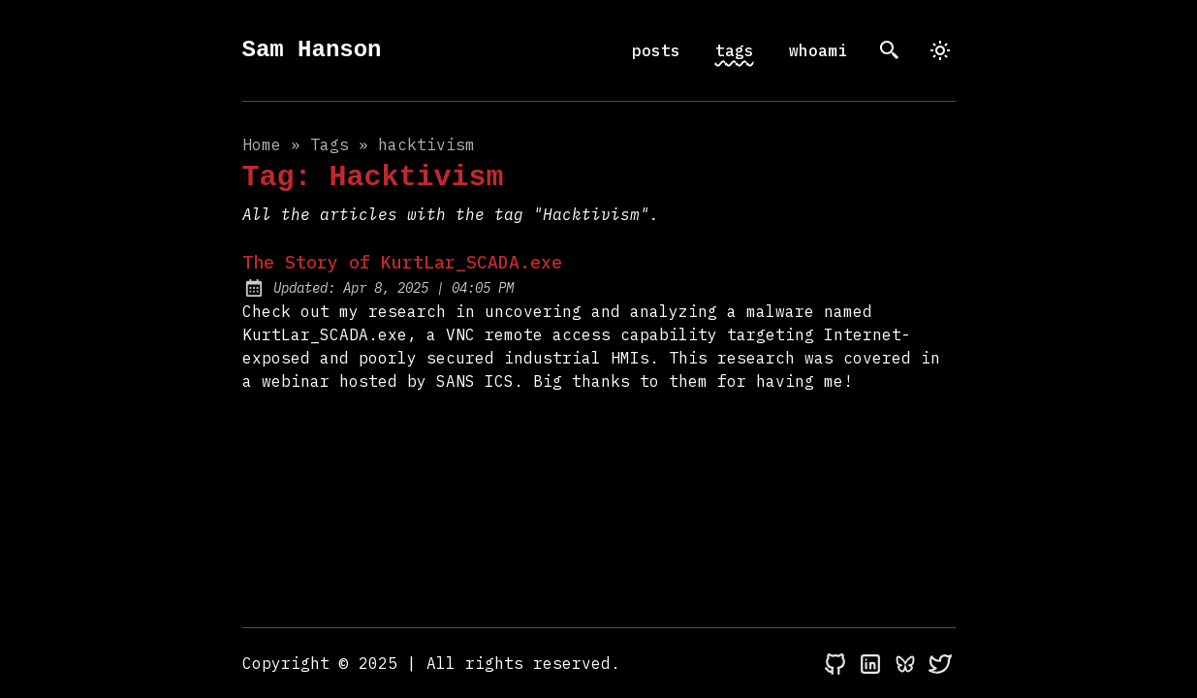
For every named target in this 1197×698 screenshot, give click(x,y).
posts (656, 50)
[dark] (940, 50)
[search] (889, 50)
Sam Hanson (312, 50)
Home (261, 144)
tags (734, 50)
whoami (818, 50)
